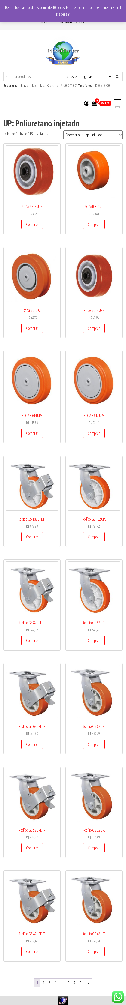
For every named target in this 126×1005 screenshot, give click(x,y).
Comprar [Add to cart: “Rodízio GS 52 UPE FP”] (32, 848)
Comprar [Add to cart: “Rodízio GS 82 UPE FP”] (32, 640)
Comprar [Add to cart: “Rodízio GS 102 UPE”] (94, 537)
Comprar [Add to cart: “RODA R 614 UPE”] (32, 433)
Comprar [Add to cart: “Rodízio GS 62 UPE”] (94, 744)
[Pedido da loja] (93, 134)
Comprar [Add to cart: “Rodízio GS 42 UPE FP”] (32, 951)
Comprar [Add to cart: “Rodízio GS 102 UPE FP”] (32, 537)
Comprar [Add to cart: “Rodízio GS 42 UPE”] (94, 951)
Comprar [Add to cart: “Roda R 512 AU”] (32, 328)
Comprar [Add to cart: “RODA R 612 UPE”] (94, 433)
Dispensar (63, 14)
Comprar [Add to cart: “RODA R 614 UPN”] (94, 328)
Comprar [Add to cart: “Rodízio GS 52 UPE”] (94, 848)
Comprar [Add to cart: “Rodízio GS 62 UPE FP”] (32, 744)
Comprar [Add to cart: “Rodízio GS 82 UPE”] (94, 640)
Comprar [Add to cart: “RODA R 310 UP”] (94, 224)
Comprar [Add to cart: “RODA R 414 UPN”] (32, 224)
